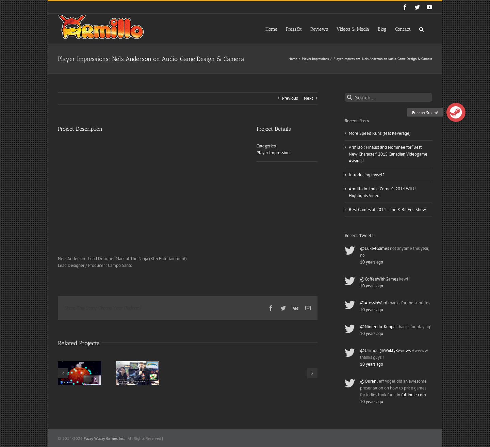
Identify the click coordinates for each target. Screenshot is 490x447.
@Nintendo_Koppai (378, 327)
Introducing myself (366, 175)
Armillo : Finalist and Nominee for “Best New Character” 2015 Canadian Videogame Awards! (388, 154)
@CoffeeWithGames (379, 279)
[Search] (350, 97)
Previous (290, 98)
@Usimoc (369, 350)
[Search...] (388, 97)
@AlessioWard (373, 303)
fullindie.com (413, 395)
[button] (421, 28)
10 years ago (371, 262)
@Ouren (368, 381)
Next (308, 98)
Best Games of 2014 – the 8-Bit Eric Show (387, 209)
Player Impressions (274, 153)
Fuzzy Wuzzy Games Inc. (104, 438)
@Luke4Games (374, 248)
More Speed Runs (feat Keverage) (380, 133)
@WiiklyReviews (395, 350)
